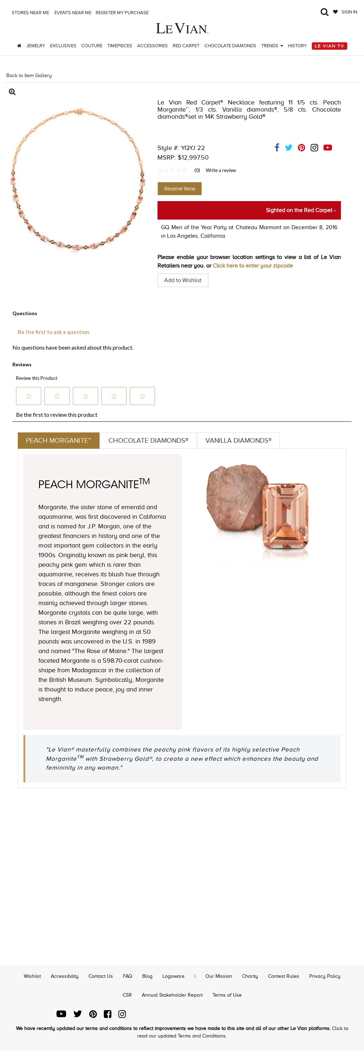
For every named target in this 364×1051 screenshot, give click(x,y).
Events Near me (72, 12)
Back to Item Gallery (29, 75)
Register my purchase (123, 12)
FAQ (127, 976)
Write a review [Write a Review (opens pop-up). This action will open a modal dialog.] (221, 170)
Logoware (173, 976)
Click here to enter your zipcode (253, 266)
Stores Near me (30, 12)
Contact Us (101, 976)
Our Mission (218, 976)
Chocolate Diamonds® (151, 440)
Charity (250, 976)
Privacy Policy (325, 976)
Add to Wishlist (183, 280)
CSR (127, 995)
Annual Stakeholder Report (172, 995)
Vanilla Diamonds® (244, 440)
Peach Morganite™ (59, 440)
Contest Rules (283, 976)
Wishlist (32, 976)
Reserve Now (179, 189)
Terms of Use (227, 995)
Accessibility (65, 976)
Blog (147, 976)
